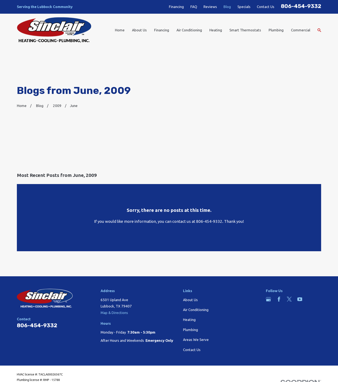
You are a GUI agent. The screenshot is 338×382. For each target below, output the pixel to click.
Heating (189, 320)
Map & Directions (114, 313)
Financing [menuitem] (161, 30)
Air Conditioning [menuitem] (189, 30)
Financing (176, 7)
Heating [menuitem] (215, 30)
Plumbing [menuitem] (276, 30)
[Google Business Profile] (268, 299)
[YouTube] (299, 299)
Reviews (210, 7)
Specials (243, 7)
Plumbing (190, 330)
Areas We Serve (196, 340)
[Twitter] (289, 299)
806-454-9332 (301, 6)
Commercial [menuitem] (300, 30)
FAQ (193, 7)
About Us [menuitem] (139, 30)
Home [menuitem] (120, 30)
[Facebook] (278, 299)
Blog (227, 7)
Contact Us (265, 7)
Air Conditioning (196, 310)
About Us (190, 300)
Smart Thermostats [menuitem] (245, 30)
